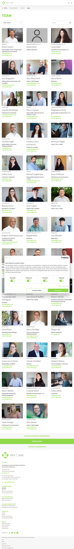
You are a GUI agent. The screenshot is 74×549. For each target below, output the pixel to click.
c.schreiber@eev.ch (32, 365)
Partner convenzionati (9, 504)
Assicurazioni (5, 526)
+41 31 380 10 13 (31, 182)
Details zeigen (62, 286)
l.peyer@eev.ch (6, 334)
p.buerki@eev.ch (56, 83)
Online (3, 514)
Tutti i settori (7, 23)
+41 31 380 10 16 (56, 53)
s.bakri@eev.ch (55, 51)
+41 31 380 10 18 (7, 212)
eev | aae (22, 8)
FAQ (3, 539)
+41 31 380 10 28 (7, 244)
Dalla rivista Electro (7, 500)
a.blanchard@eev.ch (32, 83)
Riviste (3, 513)
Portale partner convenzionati (37, 436)
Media (3, 541)
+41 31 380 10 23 (56, 397)
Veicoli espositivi (6, 525)
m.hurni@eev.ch (6, 210)
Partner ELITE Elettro (7, 491)
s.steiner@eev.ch (56, 365)
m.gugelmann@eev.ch (33, 180)
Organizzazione (14, 8)
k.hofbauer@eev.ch (57, 179)
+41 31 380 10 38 (7, 336)
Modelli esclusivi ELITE (7, 498)
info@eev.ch (5, 473)
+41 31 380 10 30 (7, 87)
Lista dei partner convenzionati (10, 507)
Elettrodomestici (7, 496)
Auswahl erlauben (36, 290)
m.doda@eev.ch (56, 116)
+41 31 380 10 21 (7, 150)
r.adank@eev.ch (6, 53)
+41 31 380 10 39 (31, 429)
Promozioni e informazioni (8, 505)
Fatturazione (5, 528)
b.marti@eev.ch (31, 240)
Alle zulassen (58, 290)
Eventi (3, 489)
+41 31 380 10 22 (7, 55)
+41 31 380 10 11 (31, 85)
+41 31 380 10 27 (7, 116)
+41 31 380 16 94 (56, 367)
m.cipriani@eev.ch (32, 116)
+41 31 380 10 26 (31, 397)
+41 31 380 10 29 (56, 305)
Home (4, 8)
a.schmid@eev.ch (7, 365)
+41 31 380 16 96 (31, 212)
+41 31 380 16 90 (7, 180)
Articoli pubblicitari (7, 516)
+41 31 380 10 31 (7, 429)
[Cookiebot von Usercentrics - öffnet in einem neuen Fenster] (62, 258)
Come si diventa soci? (7, 493)
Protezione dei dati (6, 545)
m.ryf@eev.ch (55, 334)
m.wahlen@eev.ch (7, 397)
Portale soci (37, 441)
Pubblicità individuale (7, 518)
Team (28, 8)
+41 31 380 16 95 (56, 85)
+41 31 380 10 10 (31, 242)
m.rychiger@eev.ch (32, 336)
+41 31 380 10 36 (31, 118)
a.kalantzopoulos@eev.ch (9, 242)
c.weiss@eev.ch (56, 395)
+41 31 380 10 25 (31, 367)
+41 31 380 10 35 (7, 399)
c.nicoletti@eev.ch (7, 304)
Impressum (4, 543)
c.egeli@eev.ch (6, 148)
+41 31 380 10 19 (56, 118)
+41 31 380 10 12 (56, 242)
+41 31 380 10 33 (31, 338)
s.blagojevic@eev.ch (8, 85)
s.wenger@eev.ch (7, 427)
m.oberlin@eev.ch (56, 303)
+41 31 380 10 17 (7, 367)
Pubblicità (5, 511)
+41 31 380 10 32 (56, 180)
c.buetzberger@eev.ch (9, 114)
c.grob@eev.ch (6, 179)
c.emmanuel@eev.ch (32, 149)
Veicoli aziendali (6, 523)
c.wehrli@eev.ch (31, 395)
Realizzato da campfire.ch (7, 547)
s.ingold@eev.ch (31, 210)
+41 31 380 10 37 (31, 151)
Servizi (4, 522)
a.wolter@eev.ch (31, 427)
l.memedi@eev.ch (56, 240)
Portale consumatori (37, 447)
